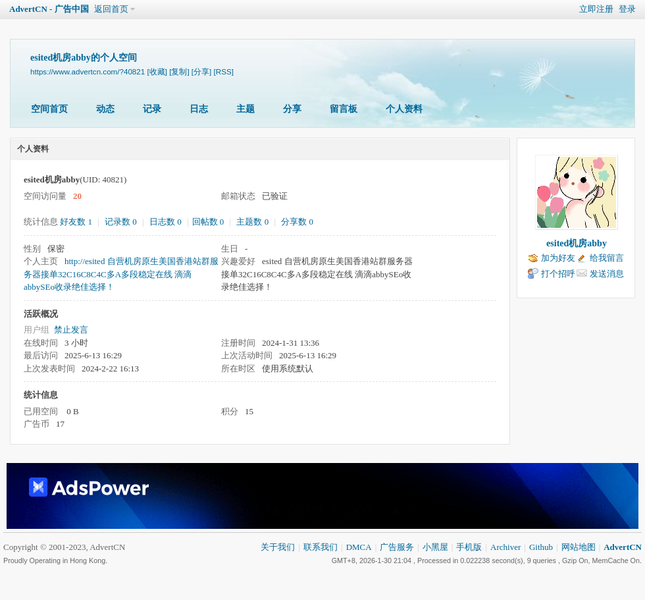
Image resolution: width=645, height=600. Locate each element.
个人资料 (404, 109)
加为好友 (558, 258)
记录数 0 (121, 222)
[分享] (201, 71)
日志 (199, 109)
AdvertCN (623, 547)
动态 (105, 109)
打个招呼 (558, 274)
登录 (627, 9)
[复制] (179, 71)
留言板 (343, 109)
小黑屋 (435, 547)
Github (541, 547)
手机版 (469, 547)
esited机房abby (576, 243)
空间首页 (49, 109)
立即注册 (596, 9)
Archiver (505, 547)
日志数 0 (165, 222)
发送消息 (607, 274)
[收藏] (157, 71)
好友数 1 (76, 222)
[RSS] (224, 71)
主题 (245, 109)
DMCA (359, 547)
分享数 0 (297, 222)
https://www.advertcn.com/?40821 (87, 71)
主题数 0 (252, 222)
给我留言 (607, 258)
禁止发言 (71, 330)
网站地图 (578, 547)
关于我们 (278, 547)
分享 (292, 109)
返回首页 (111, 9)
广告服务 (397, 547)
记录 (152, 109)
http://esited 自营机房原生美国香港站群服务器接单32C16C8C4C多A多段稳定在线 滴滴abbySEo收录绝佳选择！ (121, 274)
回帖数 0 (208, 222)
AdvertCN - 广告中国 (49, 9)
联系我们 (320, 547)
